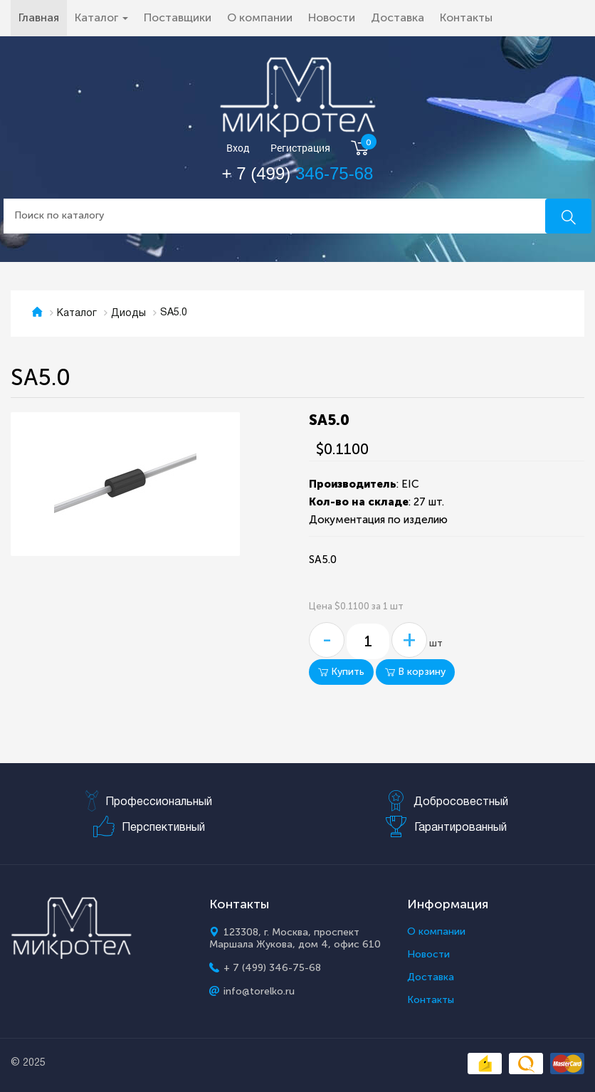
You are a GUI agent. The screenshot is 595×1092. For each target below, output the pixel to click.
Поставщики (177, 17)
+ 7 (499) (298, 173)
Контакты (466, 17)
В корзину (415, 672)
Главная (43, 17)
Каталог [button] (101, 17)
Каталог (77, 313)
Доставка (397, 17)
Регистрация (300, 148)
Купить (341, 672)
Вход (238, 148)
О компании (260, 17)
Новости (331, 17)
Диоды (128, 313)
